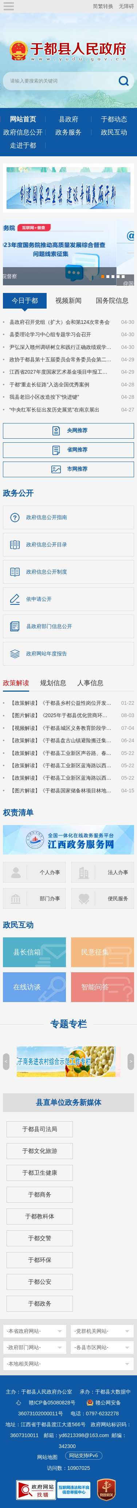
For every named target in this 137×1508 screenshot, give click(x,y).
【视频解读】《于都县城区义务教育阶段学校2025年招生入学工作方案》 (61, 728)
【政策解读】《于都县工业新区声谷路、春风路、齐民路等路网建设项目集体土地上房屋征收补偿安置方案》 (61, 753)
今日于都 (25, 300)
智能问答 (95, 987)
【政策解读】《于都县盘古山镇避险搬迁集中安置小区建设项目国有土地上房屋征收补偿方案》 (61, 740)
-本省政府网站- (24, 1331)
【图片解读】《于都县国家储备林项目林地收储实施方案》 (61, 790)
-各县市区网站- (91, 1347)
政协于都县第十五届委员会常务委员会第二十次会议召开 (61, 359)
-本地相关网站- (24, 1364)
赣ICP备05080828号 (52, 1403)
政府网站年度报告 (46, 653)
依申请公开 (39, 599)
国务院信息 (112, 300)
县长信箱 (27, 952)
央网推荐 (77, 430)
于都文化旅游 (39, 1151)
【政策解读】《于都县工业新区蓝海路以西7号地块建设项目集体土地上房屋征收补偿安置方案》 (61, 765)
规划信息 (53, 682)
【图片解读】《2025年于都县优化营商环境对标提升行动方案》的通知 (61, 715)
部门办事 (50, 898)
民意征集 (95, 952)
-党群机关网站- (91, 1331)
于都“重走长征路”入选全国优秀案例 (49, 384)
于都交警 (39, 1238)
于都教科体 (39, 1216)
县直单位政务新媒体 (68, 1102)
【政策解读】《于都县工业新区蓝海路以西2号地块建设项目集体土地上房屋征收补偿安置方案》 (61, 778)
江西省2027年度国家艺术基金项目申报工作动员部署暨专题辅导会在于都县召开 (61, 372)
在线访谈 (27, 987)
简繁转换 (103, 6)
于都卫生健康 (39, 1173)
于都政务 (39, 1303)
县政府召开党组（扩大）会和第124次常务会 (59, 322)
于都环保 (39, 1260)
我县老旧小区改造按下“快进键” (44, 396)
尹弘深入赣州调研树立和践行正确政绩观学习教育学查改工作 (61, 347)
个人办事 (50, 872)
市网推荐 (77, 468)
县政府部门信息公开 (49, 626)
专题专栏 (68, 1024)
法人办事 (118, 872)
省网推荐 (77, 449)
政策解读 (16, 682)
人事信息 (90, 682)
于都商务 (39, 1194)
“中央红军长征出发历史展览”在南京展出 (54, 409)
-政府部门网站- (24, 1347)
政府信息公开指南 (46, 517)
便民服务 (118, 898)
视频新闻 (68, 300)
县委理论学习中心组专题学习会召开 (50, 334)
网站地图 (47, 1457)
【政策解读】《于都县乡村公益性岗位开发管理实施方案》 (61, 702)
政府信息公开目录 (46, 544)
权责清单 (18, 812)
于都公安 (39, 1282)
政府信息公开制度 (46, 571)
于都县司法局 (39, 1129)
